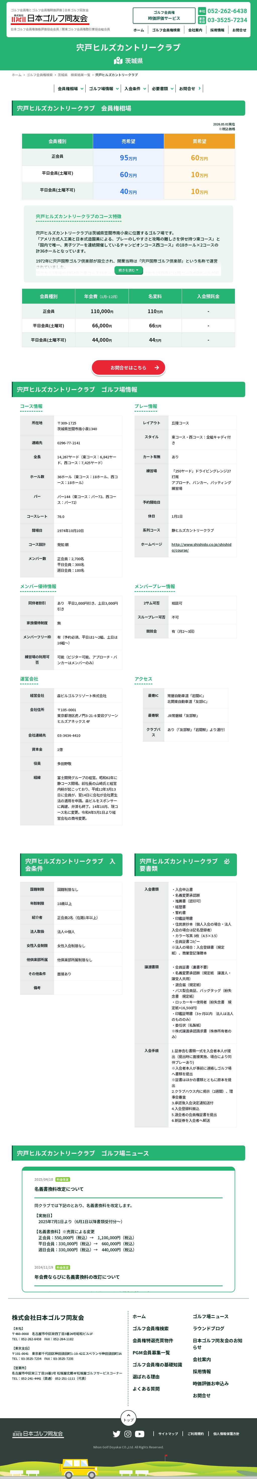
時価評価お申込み (211, 1383)
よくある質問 (146, 1388)
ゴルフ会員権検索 (166, 29)
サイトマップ (168, 1433)
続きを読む (127, 270)
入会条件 (132, 88)
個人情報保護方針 (226, 1433)
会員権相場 (68, 88)
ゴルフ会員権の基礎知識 (157, 1364)
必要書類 (160, 88)
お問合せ (239, 29)
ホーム (139, 29)
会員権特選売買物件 (153, 1340)
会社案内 (195, 29)
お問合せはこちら (128, 367)
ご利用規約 (195, 1433)
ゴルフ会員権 (164, 15)
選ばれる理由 (146, 1376)
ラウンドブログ (208, 1328)
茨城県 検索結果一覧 (74, 74)
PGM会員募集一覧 (151, 1352)
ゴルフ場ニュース (211, 1316)
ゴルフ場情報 (101, 88)
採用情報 (217, 29)
